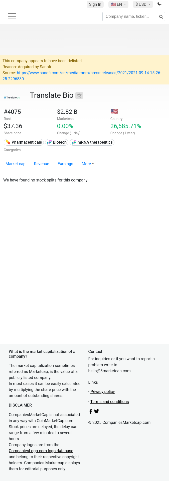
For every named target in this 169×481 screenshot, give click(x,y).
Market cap (16, 163)
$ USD (141, 4)
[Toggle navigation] (12, 16)
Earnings (65, 163)
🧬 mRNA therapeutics (92, 142)
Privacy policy (102, 391)
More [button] (86, 163)
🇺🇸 (117, 4)
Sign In (95, 4)
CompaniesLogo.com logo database (41, 450)
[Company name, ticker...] (133, 16)
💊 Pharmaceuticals (24, 142)
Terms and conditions (109, 401)
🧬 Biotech (57, 142)
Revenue (41, 163)
